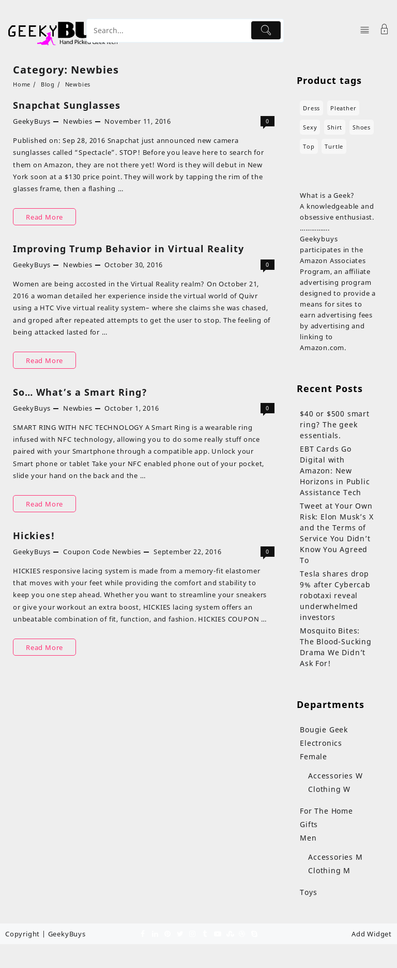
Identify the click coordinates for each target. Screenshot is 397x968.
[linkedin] (155, 933)
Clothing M (329, 870)
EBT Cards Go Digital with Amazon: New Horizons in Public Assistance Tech (335, 470)
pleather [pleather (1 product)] (343, 108)
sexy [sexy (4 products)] (310, 127)
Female (313, 756)
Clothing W (329, 789)
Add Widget (372, 933)
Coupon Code (86, 551)
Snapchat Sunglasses (66, 105)
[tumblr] (204, 933)
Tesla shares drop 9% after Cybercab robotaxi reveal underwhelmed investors (335, 595)
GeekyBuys (32, 121)
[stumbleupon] (229, 933)
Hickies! (34, 535)
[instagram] (192, 933)
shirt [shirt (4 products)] (334, 127)
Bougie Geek (324, 729)
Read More (44, 216)
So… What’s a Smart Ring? (80, 392)
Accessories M (335, 857)
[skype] (254, 933)
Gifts (309, 824)
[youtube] (217, 933)
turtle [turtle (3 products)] (334, 146)
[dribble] (242, 933)
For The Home (326, 811)
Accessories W (335, 776)
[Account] (384, 30)
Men (308, 838)
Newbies (78, 121)
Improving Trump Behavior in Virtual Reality (128, 248)
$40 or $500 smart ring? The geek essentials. (335, 424)
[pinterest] (167, 933)
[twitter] (180, 933)
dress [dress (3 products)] (311, 108)
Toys (308, 892)
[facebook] (142, 933)
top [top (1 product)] (308, 146)
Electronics (321, 743)
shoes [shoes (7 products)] (362, 127)
